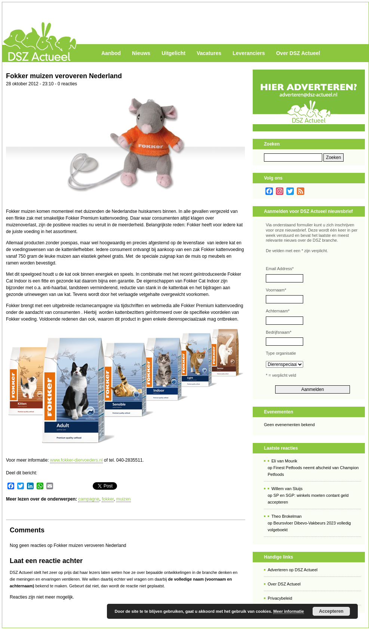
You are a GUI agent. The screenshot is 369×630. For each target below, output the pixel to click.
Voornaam (276, 290)
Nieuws (141, 53)
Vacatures (209, 53)
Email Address (280, 268)
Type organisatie (281, 353)
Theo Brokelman (286, 516)
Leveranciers (249, 53)
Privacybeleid (280, 598)
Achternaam (278, 311)
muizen (123, 499)
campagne (88, 499)
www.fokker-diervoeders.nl (76, 460)
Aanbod (111, 53)
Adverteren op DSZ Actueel (292, 570)
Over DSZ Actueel (298, 53)
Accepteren (331, 611)
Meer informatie (288, 611)
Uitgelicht (173, 53)
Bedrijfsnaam (278, 332)
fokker (108, 499)
